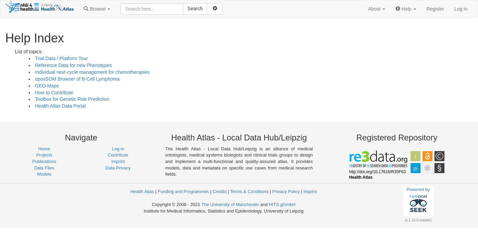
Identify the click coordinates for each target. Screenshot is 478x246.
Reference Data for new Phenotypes (73, 65)
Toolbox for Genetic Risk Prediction (72, 99)
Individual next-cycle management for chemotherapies (92, 72)
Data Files (44, 167)
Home (44, 148)
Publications (44, 161)
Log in (460, 9)
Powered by (418, 201)
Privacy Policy (286, 191)
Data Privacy (118, 167)
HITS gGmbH (282, 204)
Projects (44, 155)
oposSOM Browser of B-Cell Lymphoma (77, 79)
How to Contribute (54, 92)
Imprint (118, 161)
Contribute (118, 155)
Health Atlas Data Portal (60, 106)
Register (435, 9)
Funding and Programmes (183, 191)
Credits (220, 191)
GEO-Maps (47, 85)
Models (44, 174)
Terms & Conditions (249, 191)
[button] (96, 8)
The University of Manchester (230, 204)
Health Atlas (142, 191)
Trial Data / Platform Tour (61, 58)
